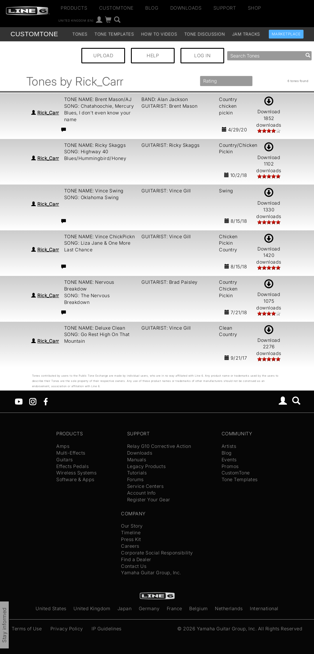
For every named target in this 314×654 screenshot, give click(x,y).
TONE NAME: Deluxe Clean (94, 328)
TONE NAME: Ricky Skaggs (95, 145)
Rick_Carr (48, 113)
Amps (62, 446)
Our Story (132, 526)
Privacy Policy (66, 629)
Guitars (64, 459)
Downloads (186, 8)
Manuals (136, 459)
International (264, 608)
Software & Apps (75, 479)
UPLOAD (103, 55)
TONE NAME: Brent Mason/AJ (98, 99)
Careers (130, 546)
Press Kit (131, 539)
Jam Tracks (246, 34)
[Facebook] (45, 401)
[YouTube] (18, 401)
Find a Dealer (136, 559)
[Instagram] (32, 401)
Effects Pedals (72, 466)
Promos (230, 466)
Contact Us (133, 566)
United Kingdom (91, 608)
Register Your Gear (148, 499)
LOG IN (202, 55)
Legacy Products (146, 466)
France (174, 608)
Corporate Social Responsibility (157, 553)
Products (74, 8)
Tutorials (137, 473)
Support (224, 8)
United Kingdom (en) (76, 20)
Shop (254, 8)
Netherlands (229, 608)
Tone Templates (114, 34)
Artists (229, 446)
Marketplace (286, 34)
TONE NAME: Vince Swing (94, 191)
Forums (135, 479)
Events (229, 459)
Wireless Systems (76, 473)
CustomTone (116, 8)
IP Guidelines (107, 629)
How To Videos (159, 34)
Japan (124, 608)
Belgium (198, 608)
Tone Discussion (204, 34)
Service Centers (145, 486)
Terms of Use (27, 629)
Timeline (131, 532)
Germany (149, 608)
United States (51, 608)
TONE (34, 34)
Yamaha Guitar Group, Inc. (151, 572)
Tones (79, 34)
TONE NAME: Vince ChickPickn (99, 236)
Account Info (141, 493)
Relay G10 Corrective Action (159, 446)
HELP (153, 55)
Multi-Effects (70, 453)
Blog (151, 8)
